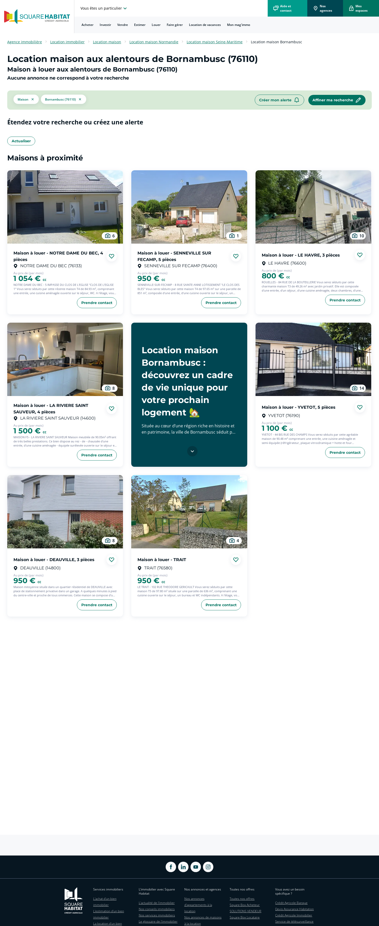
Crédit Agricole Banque (291, 903)
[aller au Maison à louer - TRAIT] (189, 511)
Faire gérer (175, 25)
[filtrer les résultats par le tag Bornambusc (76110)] (63, 100)
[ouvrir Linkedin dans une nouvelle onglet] (183, 867)
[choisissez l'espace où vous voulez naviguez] (104, 8)
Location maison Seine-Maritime (215, 41)
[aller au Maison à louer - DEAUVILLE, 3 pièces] (65, 511)
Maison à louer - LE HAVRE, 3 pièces (301, 254)
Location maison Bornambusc (276, 41)
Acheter (87, 25)
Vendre (122, 25)
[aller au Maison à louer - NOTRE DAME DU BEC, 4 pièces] (65, 207)
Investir (105, 25)
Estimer (139, 25)
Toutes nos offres (242, 898)
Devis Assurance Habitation (294, 909)
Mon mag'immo (238, 25)
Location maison (107, 41)
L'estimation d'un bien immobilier (108, 914)
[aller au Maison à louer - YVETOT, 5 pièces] (313, 359)
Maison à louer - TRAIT (161, 559)
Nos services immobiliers (157, 915)
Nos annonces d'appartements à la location (198, 904)
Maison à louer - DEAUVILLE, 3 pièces (53, 559)
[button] (26, 100)
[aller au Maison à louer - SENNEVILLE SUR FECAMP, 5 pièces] (189, 207)
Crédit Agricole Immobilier (293, 915)
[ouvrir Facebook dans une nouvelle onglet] (171, 867)
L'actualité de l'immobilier (157, 903)
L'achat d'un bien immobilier (104, 901)
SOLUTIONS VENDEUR (245, 911)
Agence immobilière (24, 41)
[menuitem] (87, 25)
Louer (156, 25)
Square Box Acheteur (245, 905)
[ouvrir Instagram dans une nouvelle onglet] (208, 867)
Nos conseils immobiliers (157, 909)
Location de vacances (205, 25)
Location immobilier (67, 41)
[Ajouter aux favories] (111, 256)
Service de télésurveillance (294, 921)
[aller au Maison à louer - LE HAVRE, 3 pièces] (313, 207)
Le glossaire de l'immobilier (158, 921)
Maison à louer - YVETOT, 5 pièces (299, 407)
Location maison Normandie (153, 41)
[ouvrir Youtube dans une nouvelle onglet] (196, 867)
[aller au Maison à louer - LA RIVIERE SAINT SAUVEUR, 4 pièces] (65, 359)
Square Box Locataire (245, 917)
